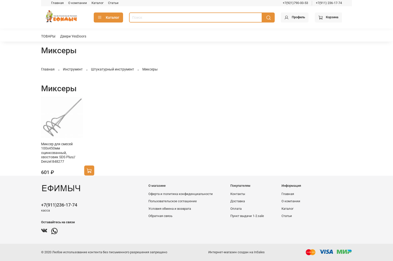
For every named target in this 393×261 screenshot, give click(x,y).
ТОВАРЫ (48, 36)
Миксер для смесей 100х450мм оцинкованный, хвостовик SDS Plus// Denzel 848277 (58, 153)
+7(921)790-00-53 (295, 3)
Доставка (237, 201)
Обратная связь (160, 216)
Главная (57, 3)
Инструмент (73, 69)
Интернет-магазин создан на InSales (236, 252)
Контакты (237, 194)
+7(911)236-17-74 (59, 205)
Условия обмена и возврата (169, 208)
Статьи (113, 3)
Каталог (97, 3)
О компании (77, 3)
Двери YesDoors (73, 36)
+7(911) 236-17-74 (329, 3)
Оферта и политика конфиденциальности (180, 194)
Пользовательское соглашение (172, 201)
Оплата (236, 208)
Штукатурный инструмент (112, 69)
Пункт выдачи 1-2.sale (247, 216)
